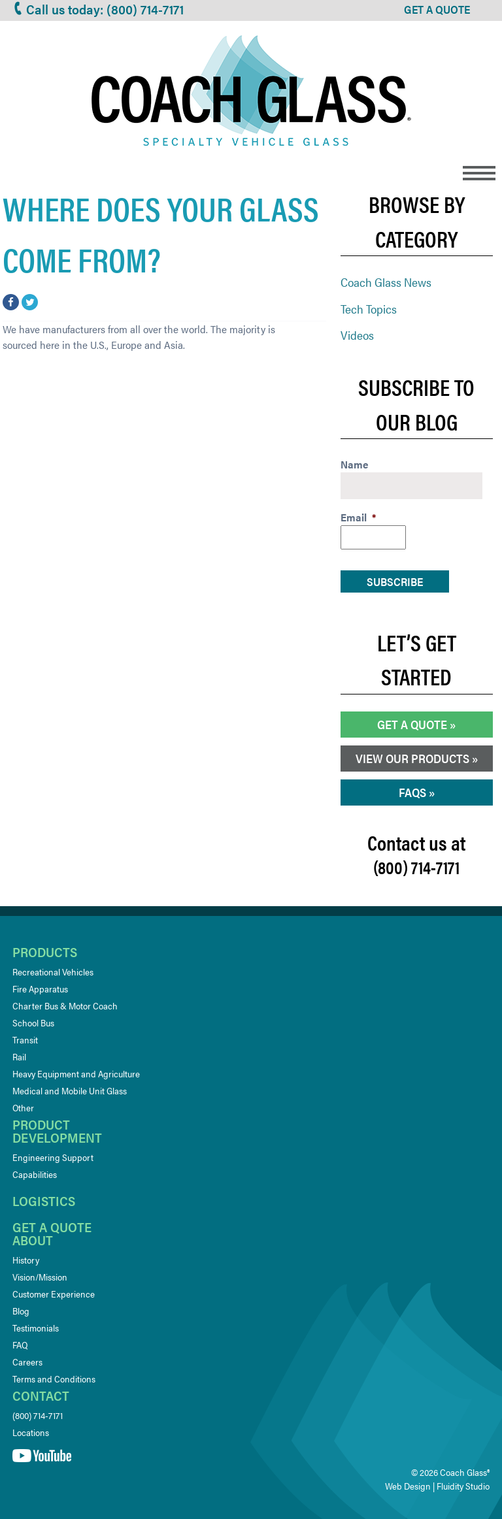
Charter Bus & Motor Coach (65, 1005)
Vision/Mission (39, 1276)
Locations (30, 1432)
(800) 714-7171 (37, 1415)
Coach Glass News (386, 282)
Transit (25, 1039)
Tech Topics (369, 309)
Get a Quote (412, 724)
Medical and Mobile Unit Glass (69, 1090)
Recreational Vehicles (52, 971)
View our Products (412, 758)
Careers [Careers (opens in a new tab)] (27, 1361)
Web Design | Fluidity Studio (437, 1485)
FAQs (412, 792)
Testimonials (35, 1327)
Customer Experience (53, 1293)
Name (355, 465)
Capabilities (34, 1174)
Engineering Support (52, 1157)
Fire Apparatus (40, 988)
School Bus (33, 1022)
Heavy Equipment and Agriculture (76, 1073)
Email (358, 518)
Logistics (43, 1200)
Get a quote (52, 1226)
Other (23, 1107)
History (25, 1259)
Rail (19, 1056)
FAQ (19, 1344)
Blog (20, 1310)
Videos (357, 335)
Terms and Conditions (53, 1378)
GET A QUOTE (437, 9)
